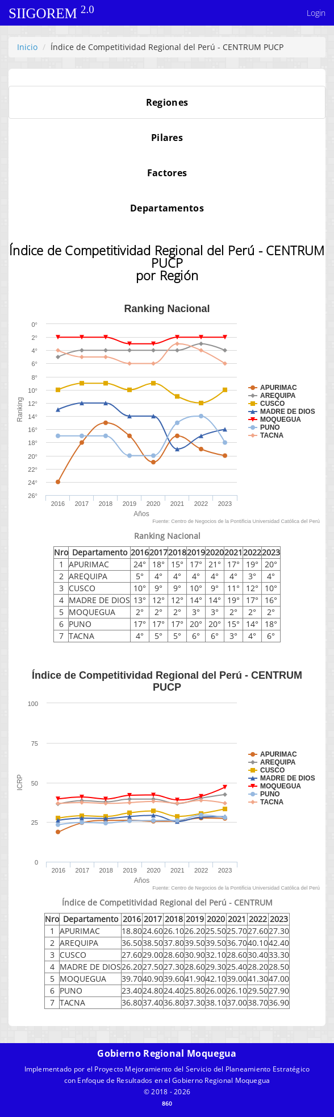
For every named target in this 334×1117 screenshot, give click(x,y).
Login (316, 12)
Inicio (27, 46)
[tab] (167, 102)
